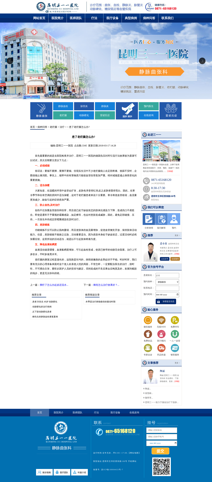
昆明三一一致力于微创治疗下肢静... (162, 402)
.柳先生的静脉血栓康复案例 (45, 317)
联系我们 (167, 18)
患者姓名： (149, 275)
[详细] (176, 254)
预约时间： (149, 294)
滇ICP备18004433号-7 (111, 470)
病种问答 (149, 18)
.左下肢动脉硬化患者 (41, 312)
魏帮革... (149, 398)
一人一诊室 (175, 341)
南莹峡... (149, 393)
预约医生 (149, 106)
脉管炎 (84, 106)
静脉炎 (105, 106)
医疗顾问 (161, 341)
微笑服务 (148, 327)
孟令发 (163, 243)
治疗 (62, 127)
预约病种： (149, 281)
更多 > (177, 235)
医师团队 (76, 18)
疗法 (94, 18)
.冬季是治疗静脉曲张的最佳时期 (100, 302)
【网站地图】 (134, 453)
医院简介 (57, 18)
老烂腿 (63, 115)
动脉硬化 (84, 115)
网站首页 (39, 18)
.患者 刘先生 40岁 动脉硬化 (44, 302)
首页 (32, 127)
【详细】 (170, 171)
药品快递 (161, 355)
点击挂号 (164, 259)
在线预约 (175, 259)
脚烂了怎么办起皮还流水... (54, 285)
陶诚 (162, 371)
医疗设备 (112, 18)
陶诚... (148, 389)
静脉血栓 (63, 106)
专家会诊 (148, 355)
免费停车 (175, 327)
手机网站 (132, 461)
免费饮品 (148, 341)
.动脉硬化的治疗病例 (41, 307)
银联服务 (175, 355)
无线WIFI (161, 327)
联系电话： (149, 288)
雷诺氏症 (105, 115)
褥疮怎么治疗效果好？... (106, 285)
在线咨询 (149, 115)
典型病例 (131, 18)
